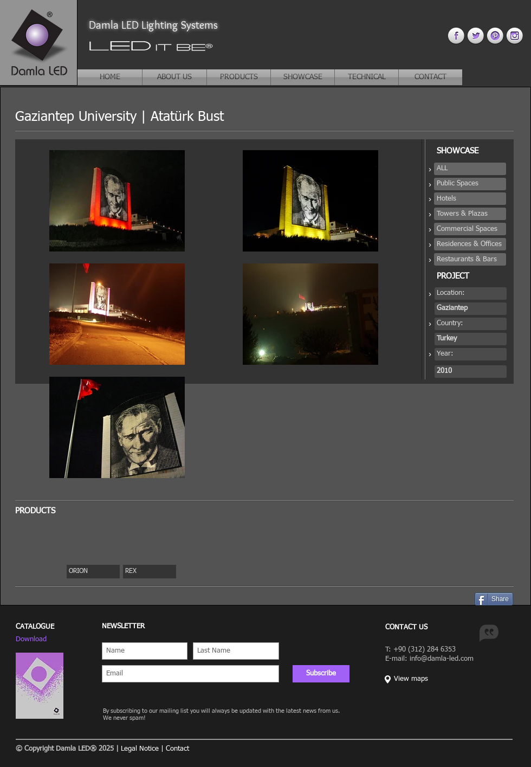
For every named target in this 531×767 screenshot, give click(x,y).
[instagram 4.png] (514, 35)
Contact (177, 748)
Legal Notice (140, 748)
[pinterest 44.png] (494, 35)
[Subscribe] (321, 673)
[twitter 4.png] (475, 35)
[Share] (494, 598)
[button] (470, 169)
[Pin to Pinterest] (463, 598)
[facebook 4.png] (455, 35)
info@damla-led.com (442, 658)
